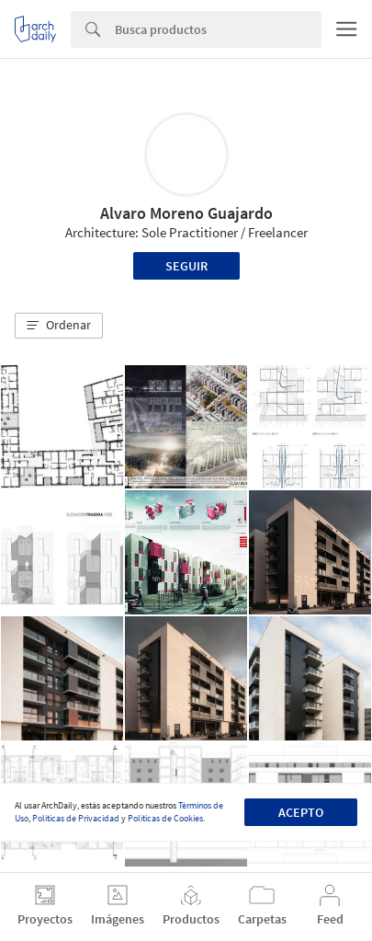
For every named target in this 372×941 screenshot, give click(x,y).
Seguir (186, 266)
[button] (59, 326)
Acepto (300, 812)
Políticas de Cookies (165, 818)
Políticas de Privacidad (75, 818)
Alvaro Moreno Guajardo (186, 213)
